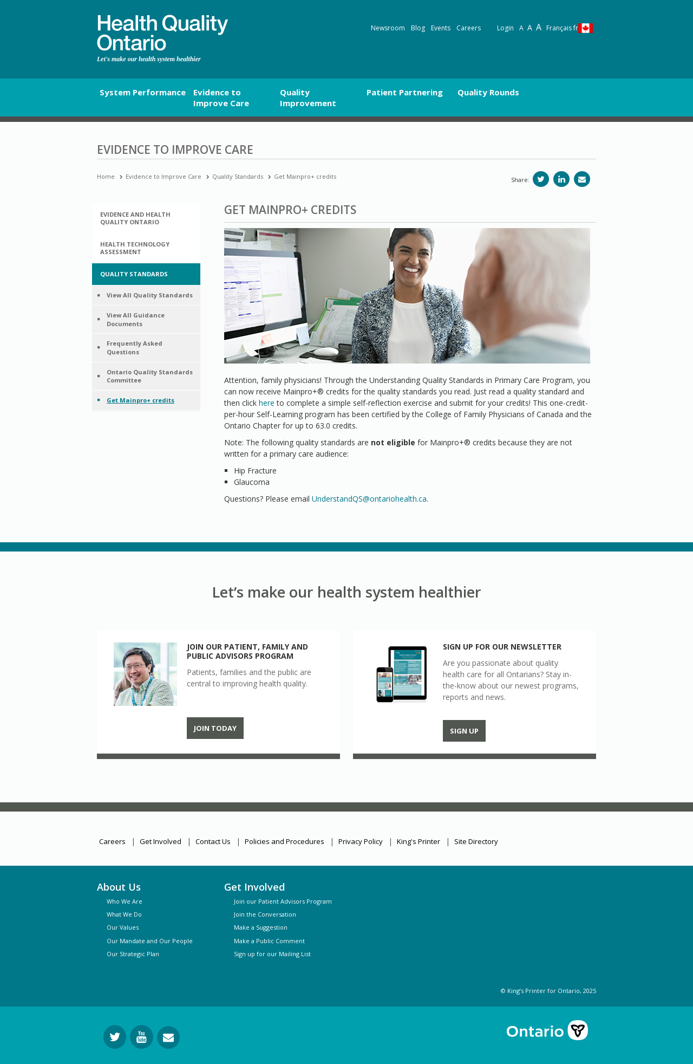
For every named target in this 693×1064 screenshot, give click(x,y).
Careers (468, 28)
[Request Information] (168, 1037)
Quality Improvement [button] (308, 97)
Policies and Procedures (284, 841)
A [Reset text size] (521, 28)
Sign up (464, 731)
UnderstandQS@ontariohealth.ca (369, 499)
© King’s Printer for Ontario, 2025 (548, 991)
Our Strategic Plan (133, 954)
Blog (418, 28)
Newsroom (388, 28)
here (266, 403)
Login (505, 28)
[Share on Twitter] (541, 179)
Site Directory (476, 841)
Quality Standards (237, 176)
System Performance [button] (143, 92)
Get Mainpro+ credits (305, 176)
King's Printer (418, 841)
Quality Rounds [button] (488, 92)
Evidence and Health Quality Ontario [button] (135, 218)
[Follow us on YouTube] (141, 1037)
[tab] (146, 218)
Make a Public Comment (269, 941)
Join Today (215, 728)
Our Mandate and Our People (150, 941)
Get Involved (160, 841)
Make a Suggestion (260, 927)
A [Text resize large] (529, 27)
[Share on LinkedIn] (561, 179)
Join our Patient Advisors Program (283, 901)
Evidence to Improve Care (163, 176)
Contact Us (213, 841)
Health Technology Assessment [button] (134, 248)
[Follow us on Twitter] (114, 1037)
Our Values (123, 927)
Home (106, 176)
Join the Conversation (265, 914)
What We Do (124, 914)
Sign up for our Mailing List (272, 954)
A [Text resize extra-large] (538, 27)
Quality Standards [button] (134, 274)
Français (562, 28)
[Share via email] (582, 179)
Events (440, 28)
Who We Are (124, 901)
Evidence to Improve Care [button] (221, 97)
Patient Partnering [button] (405, 92)
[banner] (162, 33)
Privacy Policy (360, 841)
